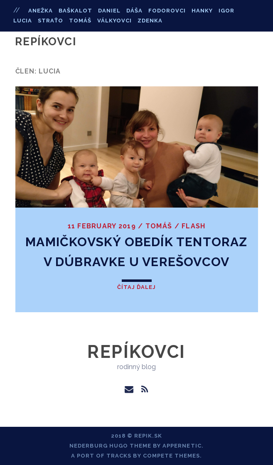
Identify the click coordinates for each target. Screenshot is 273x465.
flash (193, 226)
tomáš (80, 20)
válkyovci (114, 20)
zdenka (150, 20)
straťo (50, 20)
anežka (40, 10)
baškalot (75, 10)
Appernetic (181, 446)
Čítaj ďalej (136, 287)
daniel (109, 10)
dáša (134, 10)
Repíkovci (45, 41)
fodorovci (167, 10)
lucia (22, 20)
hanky (202, 10)
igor (226, 10)
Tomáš (158, 226)
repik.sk (148, 436)
